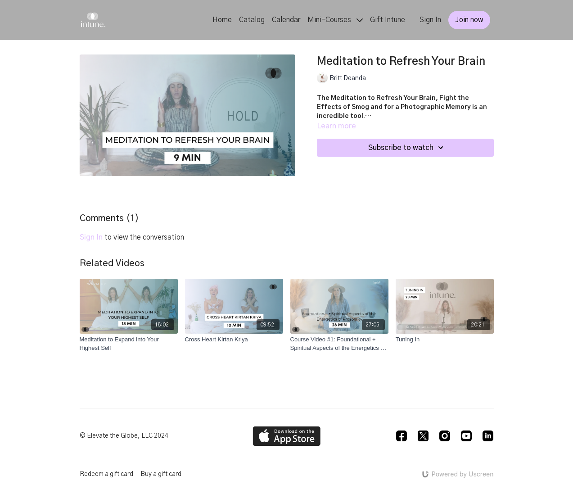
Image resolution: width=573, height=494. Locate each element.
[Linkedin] (488, 436)
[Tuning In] (445, 339)
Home (222, 19)
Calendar (286, 19)
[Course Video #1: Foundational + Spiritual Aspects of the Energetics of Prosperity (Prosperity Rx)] (339, 344)
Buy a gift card (160, 474)
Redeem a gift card (106, 474)
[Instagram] (444, 436)
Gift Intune (387, 19)
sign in (91, 237)
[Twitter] (423, 436)
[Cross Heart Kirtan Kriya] (234, 339)
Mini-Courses (335, 19)
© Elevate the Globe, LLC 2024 (124, 436)
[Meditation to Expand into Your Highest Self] (129, 344)
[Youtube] (466, 436)
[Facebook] (401, 436)
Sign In (430, 19)
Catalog (252, 19)
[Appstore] (286, 436)
